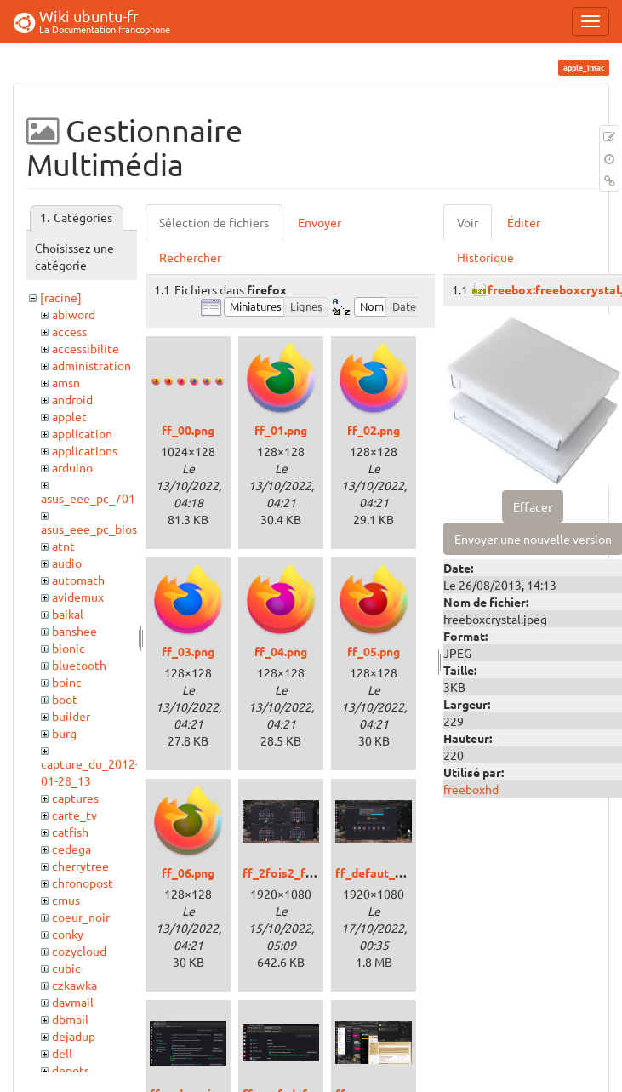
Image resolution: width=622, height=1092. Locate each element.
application (82, 433)
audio (67, 562)
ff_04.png (280, 651)
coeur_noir (81, 916)
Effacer (532, 506)
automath (78, 579)
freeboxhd (471, 789)
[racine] (61, 297)
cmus (66, 899)
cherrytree (80, 865)
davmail (73, 1001)
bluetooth (79, 664)
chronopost (82, 882)
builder (71, 715)
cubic (66, 967)
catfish (70, 831)
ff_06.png (188, 872)
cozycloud (79, 950)
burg (64, 732)
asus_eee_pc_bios (89, 528)
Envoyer (319, 222)
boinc (67, 681)
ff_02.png (373, 429)
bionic (68, 647)
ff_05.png (373, 651)
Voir (467, 222)
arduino (72, 467)
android (72, 399)
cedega (71, 848)
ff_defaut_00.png (383, 872)
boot (64, 698)
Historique (485, 257)
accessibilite (85, 348)
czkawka (74, 984)
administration (91, 365)
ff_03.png (188, 651)
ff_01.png (280, 429)
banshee (74, 630)
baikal (67, 613)
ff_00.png (188, 429)
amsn (66, 382)
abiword (73, 314)
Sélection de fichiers (214, 222)
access (69, 331)
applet (69, 416)
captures (75, 797)
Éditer (523, 222)
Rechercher (190, 257)
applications (84, 450)
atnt (63, 545)
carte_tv (74, 814)
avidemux (78, 596)
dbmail (70, 1018)
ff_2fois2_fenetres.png (307, 872)
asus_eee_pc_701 (88, 498)
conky (67, 933)
